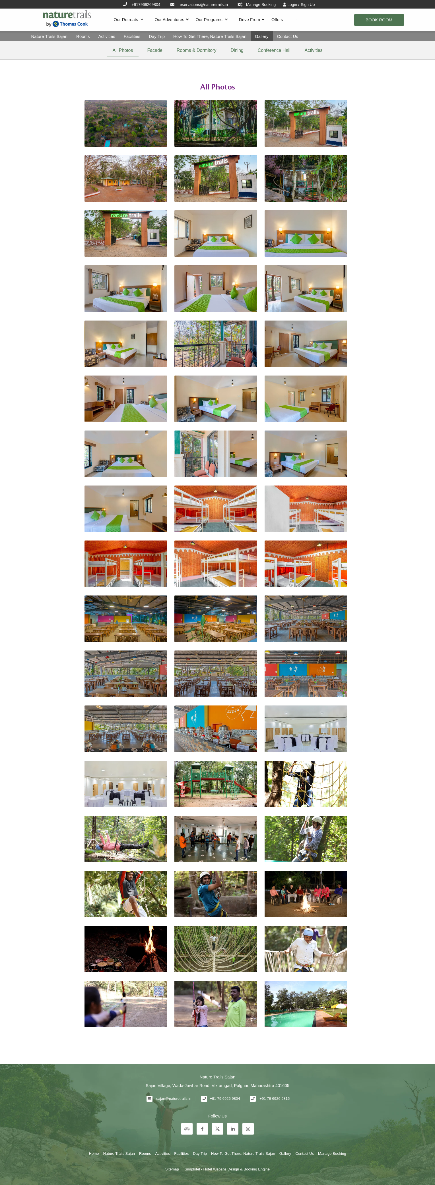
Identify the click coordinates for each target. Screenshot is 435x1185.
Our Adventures (169, 19)
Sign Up (308, 4)
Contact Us (287, 36)
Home (94, 1153)
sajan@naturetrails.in (173, 1098)
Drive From (249, 19)
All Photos (122, 50)
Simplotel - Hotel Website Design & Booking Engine (227, 1169)
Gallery (262, 36)
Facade (154, 50)
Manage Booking (332, 1153)
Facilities (132, 36)
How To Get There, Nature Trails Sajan (209, 36)
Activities (106, 36)
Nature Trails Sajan (49, 36)
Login (292, 4)
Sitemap (172, 1169)
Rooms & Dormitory (197, 50)
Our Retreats (128, 19)
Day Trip (157, 36)
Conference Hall (274, 50)
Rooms (83, 36)
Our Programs (212, 19)
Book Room (379, 19)
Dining (236, 50)
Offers (277, 19)
